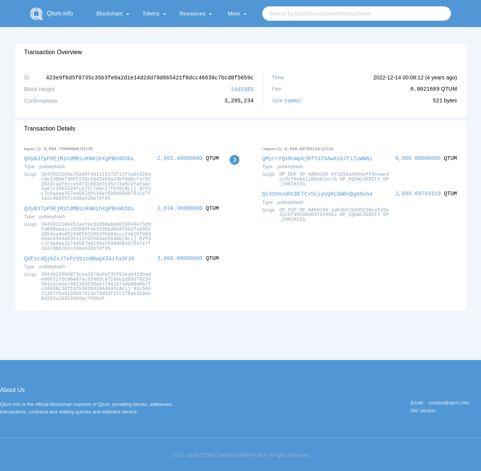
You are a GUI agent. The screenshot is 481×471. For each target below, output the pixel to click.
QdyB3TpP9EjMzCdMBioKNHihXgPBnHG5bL (79, 157)
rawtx (292, 100)
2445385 (242, 88)
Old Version (423, 409)
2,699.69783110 (418, 192)
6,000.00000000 (418, 157)
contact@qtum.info (449, 401)
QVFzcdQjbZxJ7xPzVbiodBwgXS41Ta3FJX (79, 256)
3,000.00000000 (180, 256)
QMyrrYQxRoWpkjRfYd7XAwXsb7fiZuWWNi (317, 157)
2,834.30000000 (180, 207)
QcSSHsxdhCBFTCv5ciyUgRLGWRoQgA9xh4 (317, 192)
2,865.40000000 (180, 157)
